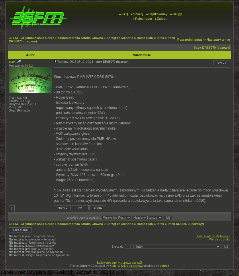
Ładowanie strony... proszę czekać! (119, 262)
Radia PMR (145, 38)
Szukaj (137, 14)
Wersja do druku (219, 239)
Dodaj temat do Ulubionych (213, 236)
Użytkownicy (157, 14)
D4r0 (13, 62)
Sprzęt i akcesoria (119, 38)
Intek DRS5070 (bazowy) (212, 47)
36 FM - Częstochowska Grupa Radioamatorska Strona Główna (56, 38)
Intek (160, 38)
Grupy (176, 14)
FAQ (123, 14)
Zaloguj (161, 18)
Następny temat (218, 39)
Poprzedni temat (189, 39)
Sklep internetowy (132, 265)
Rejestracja (142, 18)
